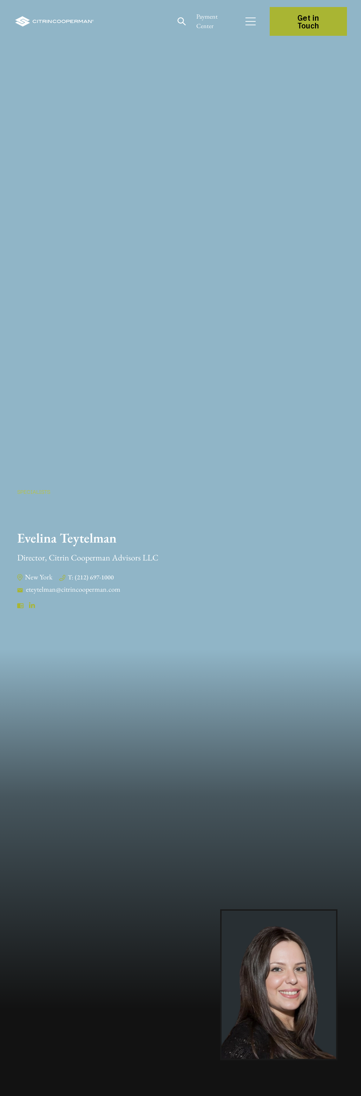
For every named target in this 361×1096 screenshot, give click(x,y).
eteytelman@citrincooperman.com (73, 589)
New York (38, 577)
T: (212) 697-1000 (91, 577)
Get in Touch (308, 21)
